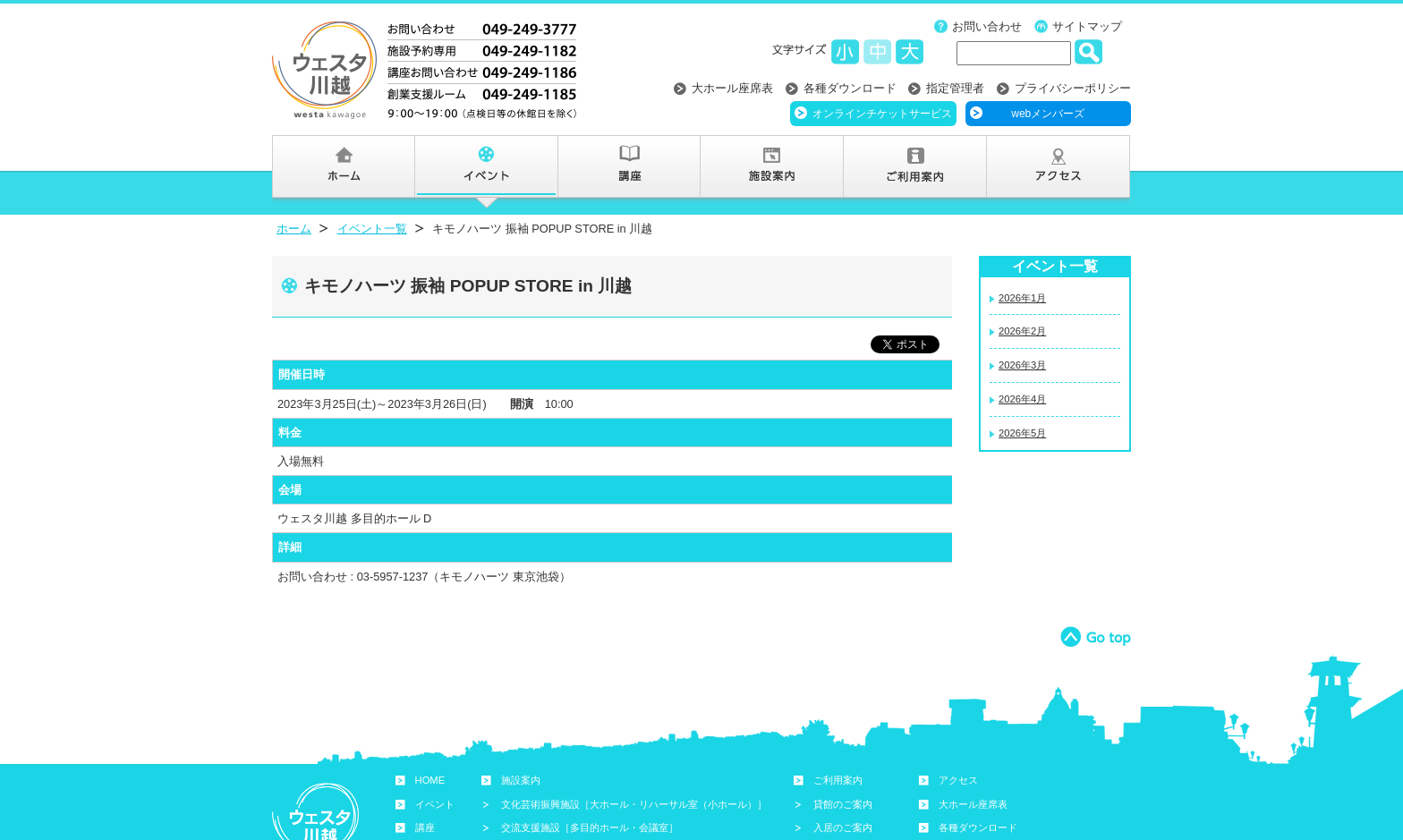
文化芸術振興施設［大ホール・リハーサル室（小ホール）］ (634, 804)
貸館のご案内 (842, 804)
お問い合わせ (987, 26)
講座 (425, 827)
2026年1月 (1022, 298)
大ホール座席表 (732, 88)
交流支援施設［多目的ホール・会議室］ (589, 827)
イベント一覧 (372, 228)
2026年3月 (1022, 365)
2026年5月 (1022, 433)
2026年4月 (1022, 399)
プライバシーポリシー (1073, 88)
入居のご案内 (842, 827)
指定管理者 (955, 88)
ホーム (293, 228)
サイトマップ (1087, 26)
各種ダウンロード (850, 88)
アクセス (958, 780)
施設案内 (520, 780)
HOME (430, 780)
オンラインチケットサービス (882, 113)
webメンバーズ (1047, 113)
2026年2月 (1022, 331)
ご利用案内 (838, 780)
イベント (435, 804)
